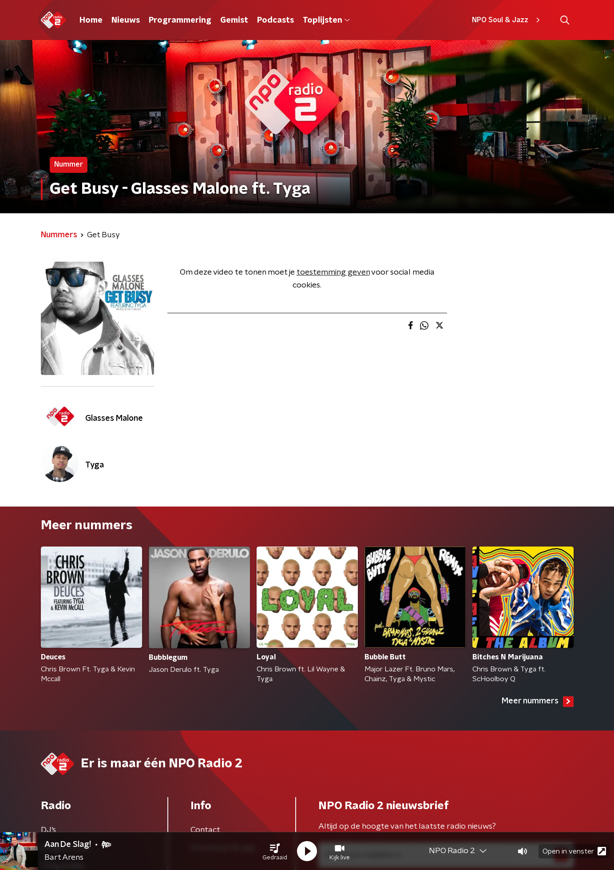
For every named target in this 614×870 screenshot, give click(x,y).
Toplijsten (326, 20)
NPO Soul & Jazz (507, 20)
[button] (275, 851)
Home (91, 20)
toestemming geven (333, 272)
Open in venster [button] (574, 851)
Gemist (234, 20)
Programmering (180, 20)
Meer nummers (538, 701)
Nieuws (125, 20)
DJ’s (48, 830)
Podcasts (275, 20)
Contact (205, 830)
